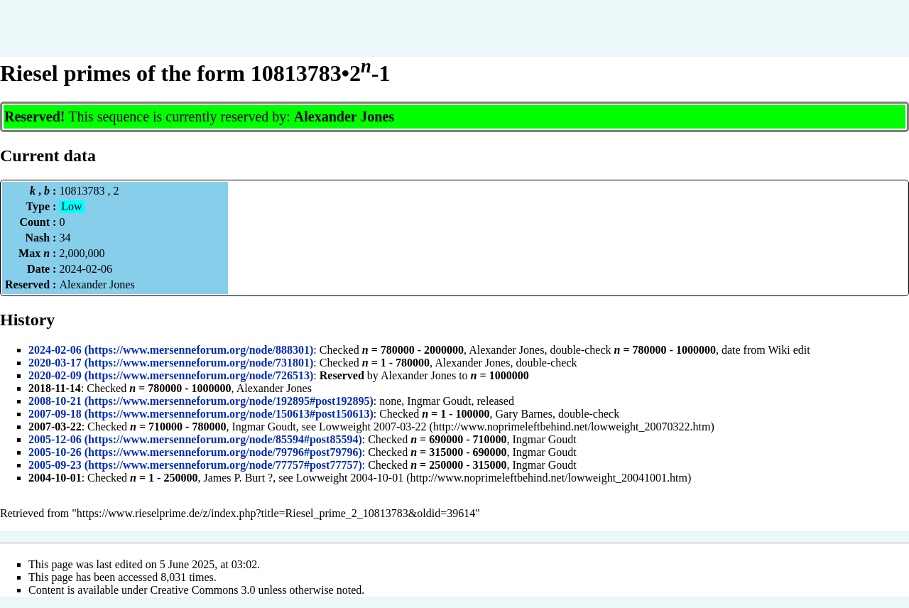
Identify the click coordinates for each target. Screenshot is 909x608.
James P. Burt (234, 478)
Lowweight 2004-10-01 (350, 478)
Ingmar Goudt (439, 401)
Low (71, 206)
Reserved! (34, 116)
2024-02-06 (55, 350)
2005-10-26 (55, 452)
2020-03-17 (55, 363)
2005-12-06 (55, 439)
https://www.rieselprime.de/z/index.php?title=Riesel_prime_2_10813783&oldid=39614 (276, 513)
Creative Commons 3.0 (203, 590)
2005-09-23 (55, 465)
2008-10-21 (55, 401)
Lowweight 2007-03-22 (373, 426)
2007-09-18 (55, 414)
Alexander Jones (344, 116)
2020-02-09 (55, 375)
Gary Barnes (524, 414)
